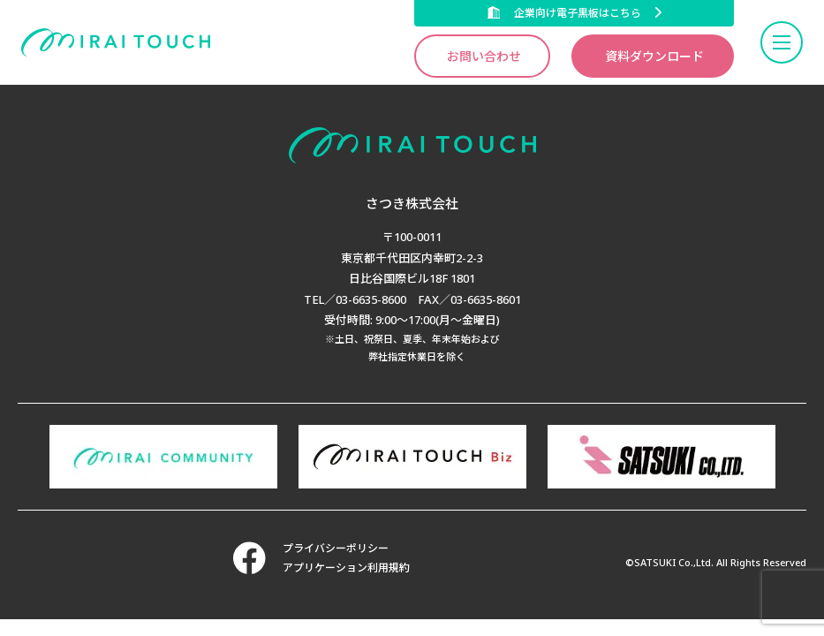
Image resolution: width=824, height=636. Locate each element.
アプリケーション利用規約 (346, 567)
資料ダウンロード (654, 56)
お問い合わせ (484, 56)
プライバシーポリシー (336, 548)
